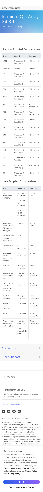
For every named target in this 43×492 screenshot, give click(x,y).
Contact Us (8, 348)
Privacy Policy (14, 474)
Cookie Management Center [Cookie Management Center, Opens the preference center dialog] (21, 488)
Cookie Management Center (16, 469)
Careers (5, 404)
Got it (21, 482)
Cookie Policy (31, 471)
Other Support (10, 357)
